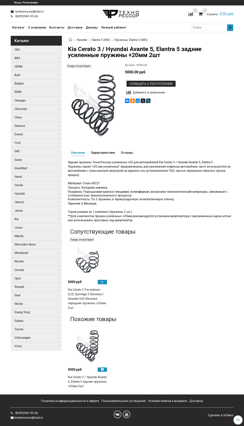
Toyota (18, 329)
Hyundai (82, 40)
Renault (19, 287)
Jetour (18, 210)
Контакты (56, 27)
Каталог (18, 27)
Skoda (18, 304)
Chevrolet (20, 109)
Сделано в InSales (220, 415)
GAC (17, 151)
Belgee (19, 83)
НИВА (18, 66)
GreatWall (20, 168)
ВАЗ (17, 58)
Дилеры (92, 27)
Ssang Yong (22, 312)
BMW (18, 92)
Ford (17, 143)
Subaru (18, 321)
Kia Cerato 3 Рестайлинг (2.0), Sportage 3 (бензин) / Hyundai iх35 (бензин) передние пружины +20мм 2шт (87, 298)
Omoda (19, 270)
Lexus (18, 227)
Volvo (18, 346)
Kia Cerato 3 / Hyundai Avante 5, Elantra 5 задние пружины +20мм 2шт (87, 381)
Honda (18, 185)
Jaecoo (19, 202)
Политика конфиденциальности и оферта (70, 401)
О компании (37, 27)
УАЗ (17, 49)
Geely (18, 160)
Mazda (18, 236)
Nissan (19, 261)
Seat (17, 295)
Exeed (18, 134)
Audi (17, 75)
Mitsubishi (21, 253)
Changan (19, 100)
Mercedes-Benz (25, 244)
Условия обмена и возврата (167, 401)
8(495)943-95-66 (26, 16)
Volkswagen (22, 337)
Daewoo (19, 126)
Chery (18, 117)
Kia (16, 219)
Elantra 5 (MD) (100, 40)
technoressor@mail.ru (29, 11)
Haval (18, 176)
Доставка (75, 27)
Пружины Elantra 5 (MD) (130, 40)
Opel (17, 278)
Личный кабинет (114, 27)
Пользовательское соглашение (123, 401)
